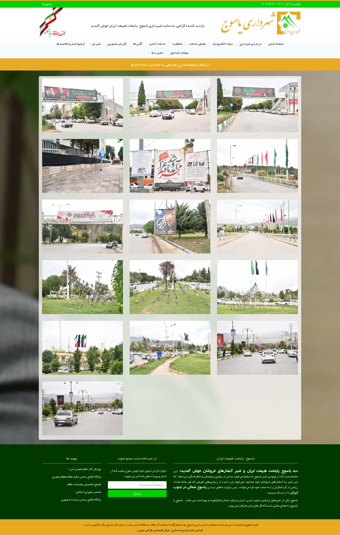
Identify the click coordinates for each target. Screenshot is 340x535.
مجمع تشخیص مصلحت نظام (84, 484)
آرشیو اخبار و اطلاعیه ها (71, 43)
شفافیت (177, 43)
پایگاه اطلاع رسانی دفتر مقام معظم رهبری (76, 476)
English (47, 4)
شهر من (96, 43)
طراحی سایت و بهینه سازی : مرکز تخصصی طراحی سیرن (170, 530)
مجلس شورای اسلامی (88, 492)
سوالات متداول (179, 52)
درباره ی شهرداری (251, 43)
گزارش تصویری (116, 43)
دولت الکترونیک (222, 43)
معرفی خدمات (197, 43)
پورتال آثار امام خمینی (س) (84, 469)
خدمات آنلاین (157, 43)
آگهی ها (137, 43)
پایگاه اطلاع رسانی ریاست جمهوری (81, 499)
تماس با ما (157, 52)
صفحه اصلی (275, 43)
